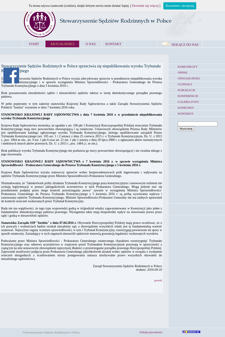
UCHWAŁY (185, 84)
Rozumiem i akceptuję (180, 5)
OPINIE (182, 72)
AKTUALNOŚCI (62, 44)
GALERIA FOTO (188, 101)
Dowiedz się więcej (145, 5)
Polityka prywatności (151, 332)
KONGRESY (186, 113)
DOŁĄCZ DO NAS (180, 44)
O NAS (91, 44)
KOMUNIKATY (188, 66)
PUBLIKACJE (186, 90)
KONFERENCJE (188, 96)
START (34, 44)
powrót (158, 280)
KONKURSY (186, 107)
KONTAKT (113, 44)
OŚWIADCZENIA (189, 78)
